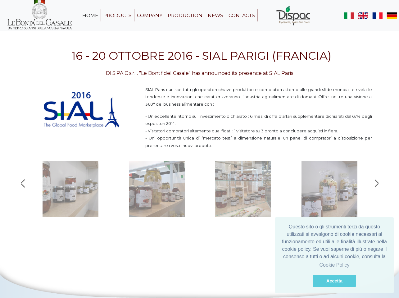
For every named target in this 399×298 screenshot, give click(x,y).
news (215, 15)
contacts (242, 15)
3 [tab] (209, 222)
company (149, 15)
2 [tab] (200, 222)
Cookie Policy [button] (335, 265)
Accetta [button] (334, 280)
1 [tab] (190, 222)
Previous (22, 183)
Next (376, 183)
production (185, 15)
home (90, 15)
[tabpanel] (70, 189)
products (117, 15)
